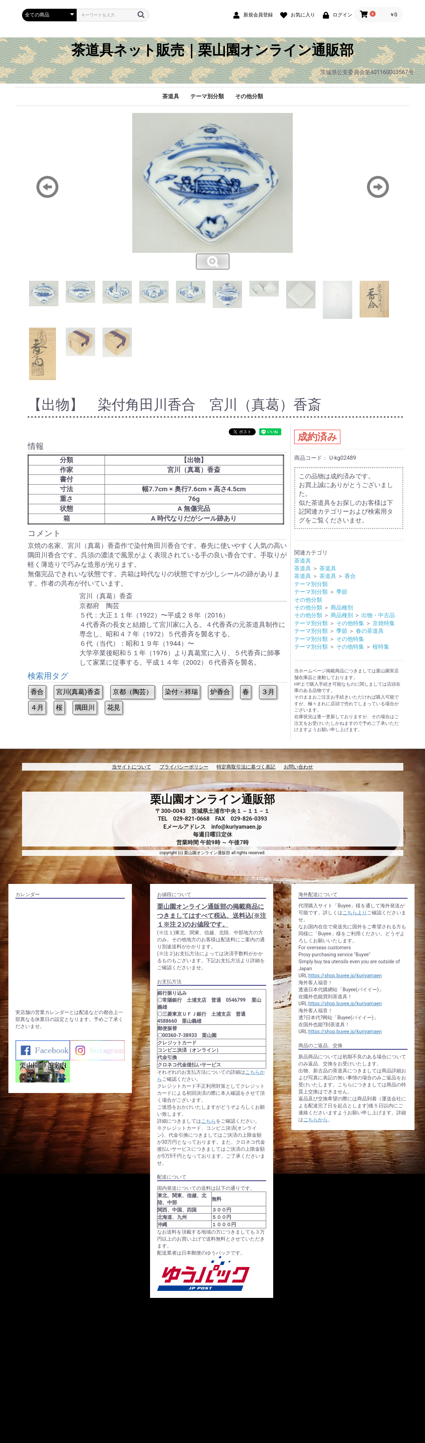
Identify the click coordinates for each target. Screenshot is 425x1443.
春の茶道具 (370, 631)
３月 (268, 692)
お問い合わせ (298, 767)
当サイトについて (131, 767)
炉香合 (220, 692)
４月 (37, 707)
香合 (37, 692)
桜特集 (381, 646)
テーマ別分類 (207, 96)
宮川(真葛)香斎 (78, 692)
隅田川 (85, 707)
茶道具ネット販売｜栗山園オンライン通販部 (212, 50)
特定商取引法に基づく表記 (246, 767)
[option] (212, 191)
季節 (341, 591)
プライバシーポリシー (184, 767)
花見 (113, 707)
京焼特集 (384, 623)
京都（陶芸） (133, 692)
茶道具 (170, 96)
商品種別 (342, 607)
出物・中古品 (378, 615)
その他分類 (249, 96)
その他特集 (350, 623)
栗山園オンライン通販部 (212, 799)
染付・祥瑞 (181, 692)
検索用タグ (48, 676)
